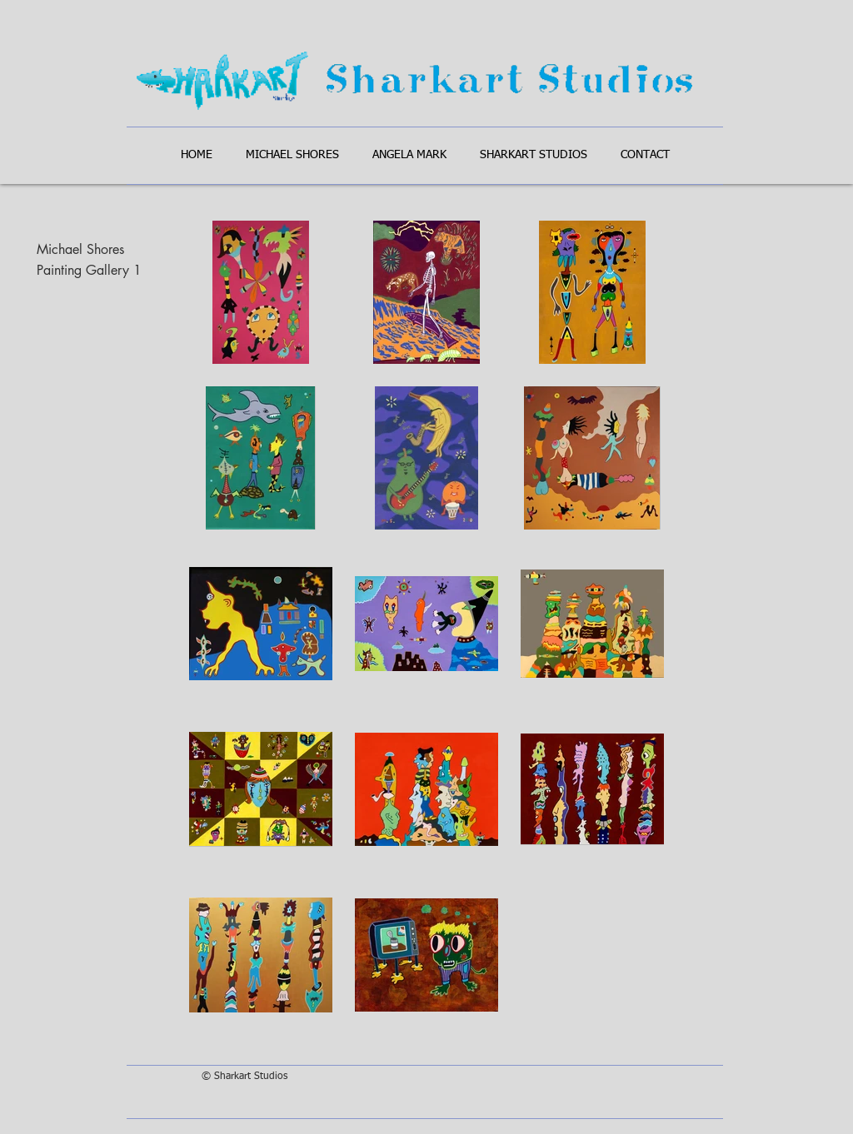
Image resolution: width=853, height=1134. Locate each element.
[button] (292, 155)
